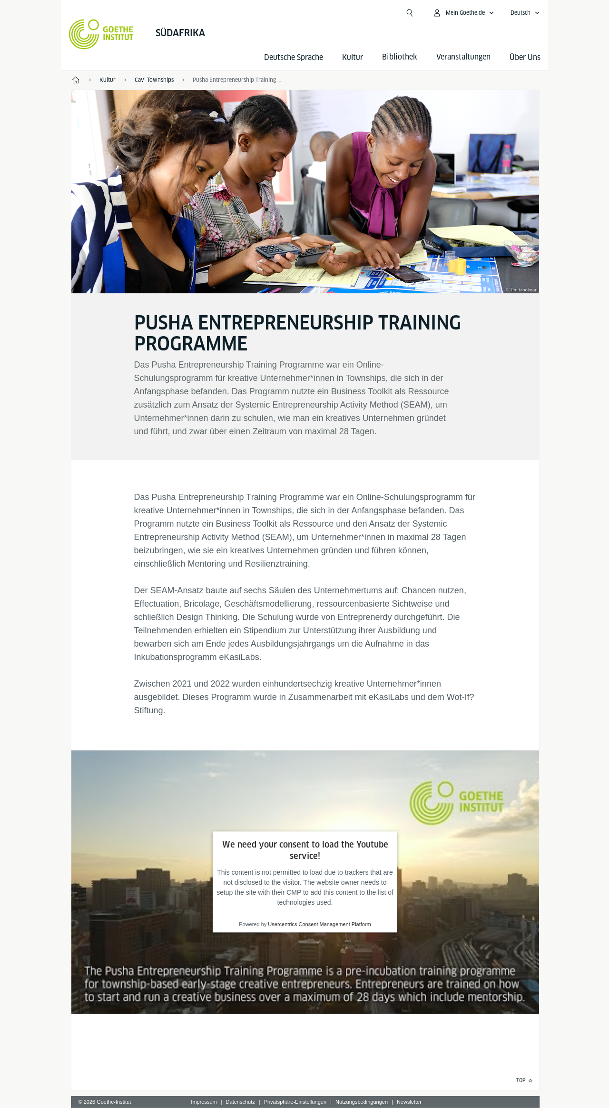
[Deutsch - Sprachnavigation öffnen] (525, 13)
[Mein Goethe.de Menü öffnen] (463, 13)
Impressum (203, 1102)
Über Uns (525, 57)
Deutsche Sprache (293, 57)
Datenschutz (240, 1102)
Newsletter (409, 1102)
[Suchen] (410, 13)
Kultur (352, 57)
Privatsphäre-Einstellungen (295, 1102)
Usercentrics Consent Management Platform (319, 925)
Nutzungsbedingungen (361, 1102)
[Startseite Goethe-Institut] (101, 34)
